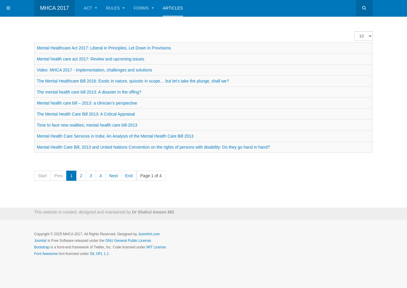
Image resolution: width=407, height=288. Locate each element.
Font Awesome (46, 254)
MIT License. (156, 247)
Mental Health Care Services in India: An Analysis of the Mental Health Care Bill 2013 (115, 136)
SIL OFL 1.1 (99, 254)
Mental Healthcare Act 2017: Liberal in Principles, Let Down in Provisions (104, 48)
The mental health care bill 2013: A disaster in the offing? (89, 92)
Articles (173, 8)
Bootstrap (41, 247)
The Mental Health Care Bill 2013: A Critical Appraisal (86, 114)
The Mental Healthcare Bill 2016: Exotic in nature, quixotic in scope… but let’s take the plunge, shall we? (133, 81)
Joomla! (40, 241)
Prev (58, 175)
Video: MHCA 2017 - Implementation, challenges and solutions (94, 70)
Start (42, 175)
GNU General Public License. (128, 241)
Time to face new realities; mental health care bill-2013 (87, 125)
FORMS (144, 8)
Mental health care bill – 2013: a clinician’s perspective (87, 103)
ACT (90, 8)
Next (113, 175)
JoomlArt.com (149, 234)
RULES (115, 8)
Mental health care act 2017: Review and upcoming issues (90, 59)
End (128, 175)
